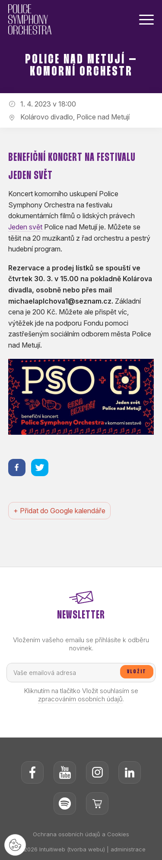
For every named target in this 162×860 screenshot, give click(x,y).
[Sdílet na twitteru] (39, 467)
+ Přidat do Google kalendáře (59, 510)
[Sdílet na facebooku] (16, 467)
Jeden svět (25, 227)
